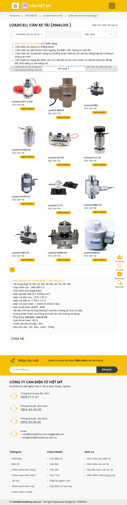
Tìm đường (119, 259)
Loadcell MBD (91, 105)
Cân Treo (54, 475)
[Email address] (53, 369)
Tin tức (15, 481)
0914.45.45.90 (31, 410)
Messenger (119, 276)
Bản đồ (15, 464)
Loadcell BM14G (56, 110)
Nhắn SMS (119, 284)
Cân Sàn (54, 470)
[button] (112, 6)
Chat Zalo (120, 267)
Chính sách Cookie (22, 492)
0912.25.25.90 (31, 422)
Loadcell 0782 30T (21, 197)
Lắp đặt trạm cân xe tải (100, 470)
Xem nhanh (27, 109)
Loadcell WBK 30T (93, 205)
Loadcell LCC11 (55, 206)
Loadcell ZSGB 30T (21, 150)
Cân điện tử (31, 16)
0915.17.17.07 (30, 397)
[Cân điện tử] (36, 6)
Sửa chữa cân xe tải (98, 464)
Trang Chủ (14, 16)
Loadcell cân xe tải (52, 16)
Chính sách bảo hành (23, 475)
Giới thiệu (17, 459)
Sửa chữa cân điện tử (99, 459)
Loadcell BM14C (92, 253)
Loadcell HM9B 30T (57, 253)
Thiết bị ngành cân (59, 481)
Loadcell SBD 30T (20, 253)
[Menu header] (15, 6)
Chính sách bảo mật (23, 486)
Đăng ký (106, 370)
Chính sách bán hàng (23, 470)
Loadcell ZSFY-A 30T (22, 102)
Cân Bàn (54, 464)
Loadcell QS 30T (56, 158)
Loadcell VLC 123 (92, 158)
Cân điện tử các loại (60, 486)
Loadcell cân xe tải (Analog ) (83, 16)
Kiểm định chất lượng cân (101, 475)
